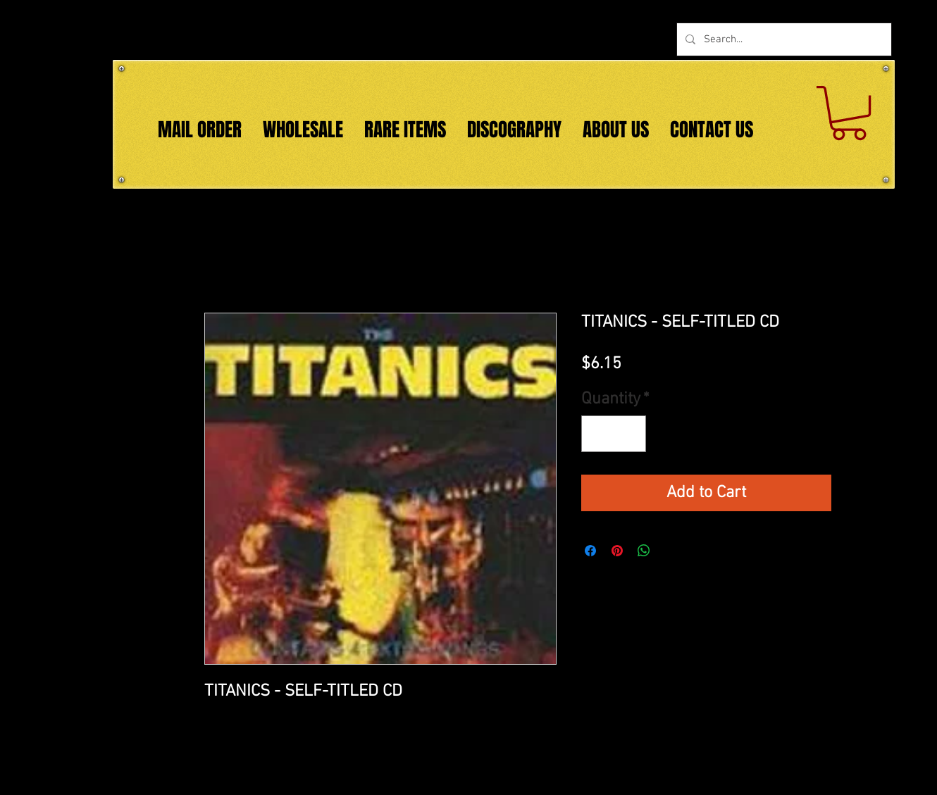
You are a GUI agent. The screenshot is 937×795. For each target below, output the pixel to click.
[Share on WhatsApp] (643, 550)
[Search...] (783, 39)
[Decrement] (597, 433)
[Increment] (630, 433)
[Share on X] (670, 550)
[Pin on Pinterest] (617, 550)
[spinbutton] (614, 433)
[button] (849, 113)
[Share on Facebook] (590, 550)
